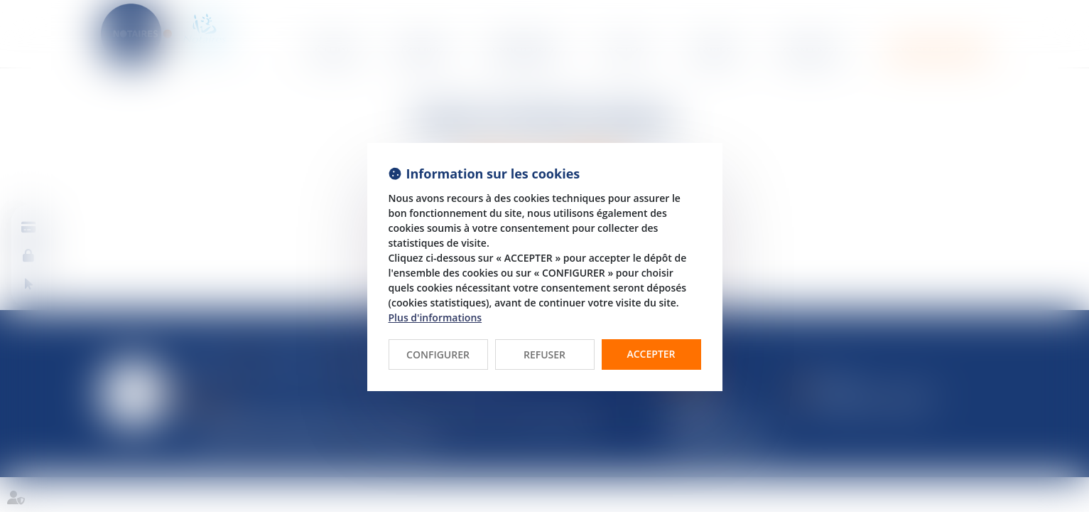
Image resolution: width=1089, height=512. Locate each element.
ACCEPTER (651, 354)
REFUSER (544, 354)
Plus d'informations (435, 317)
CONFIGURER (438, 354)
